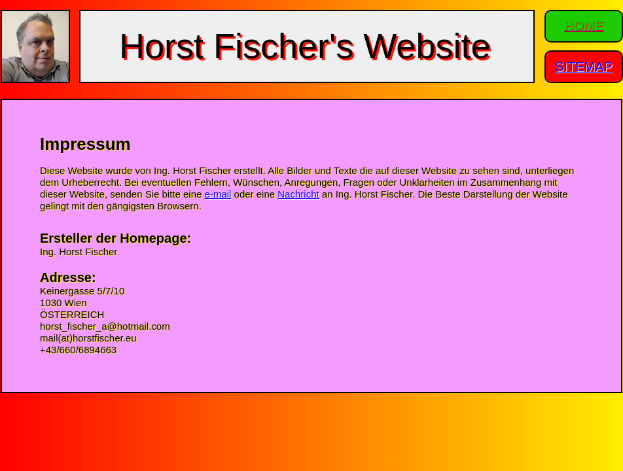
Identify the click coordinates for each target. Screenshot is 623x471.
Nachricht (298, 194)
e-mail (218, 194)
